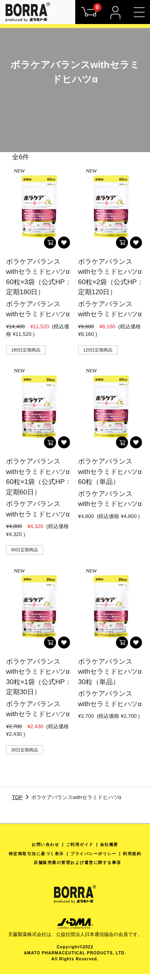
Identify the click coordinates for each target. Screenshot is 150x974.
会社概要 (109, 844)
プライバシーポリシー (93, 853)
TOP (17, 797)
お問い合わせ (45, 844)
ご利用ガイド (80, 844)
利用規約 (132, 853)
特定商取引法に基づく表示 (36, 853)
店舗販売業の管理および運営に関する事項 (77, 862)
